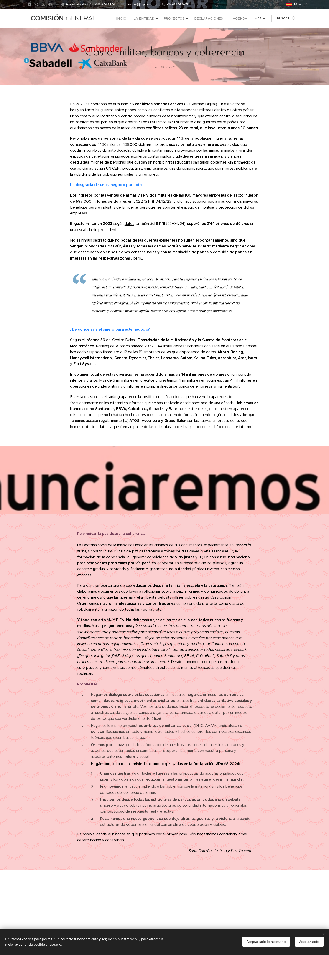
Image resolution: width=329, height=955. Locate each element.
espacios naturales (185, 144)
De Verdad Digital (200, 104)
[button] (286, 18)
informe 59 (95, 340)
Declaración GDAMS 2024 (216, 763)
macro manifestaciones (120, 603)
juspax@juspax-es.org (142, 4)
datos (129, 223)
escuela (193, 585)
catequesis (217, 585)
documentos (109, 591)
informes (192, 591)
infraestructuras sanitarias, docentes (195, 162)
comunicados (215, 591)
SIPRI (149, 201)
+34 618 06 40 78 (178, 4)
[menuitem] (131, 18)
